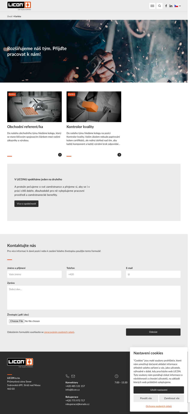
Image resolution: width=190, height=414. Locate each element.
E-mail (129, 268)
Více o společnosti (26, 204)
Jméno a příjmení (16, 268)
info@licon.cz (72, 390)
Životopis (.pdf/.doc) (18, 315)
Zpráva (11, 283)
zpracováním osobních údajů (59, 332)
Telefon (71, 268)
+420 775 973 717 (75, 400)
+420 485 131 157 (75, 386)
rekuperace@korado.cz (77, 404)
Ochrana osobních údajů (159, 406)
